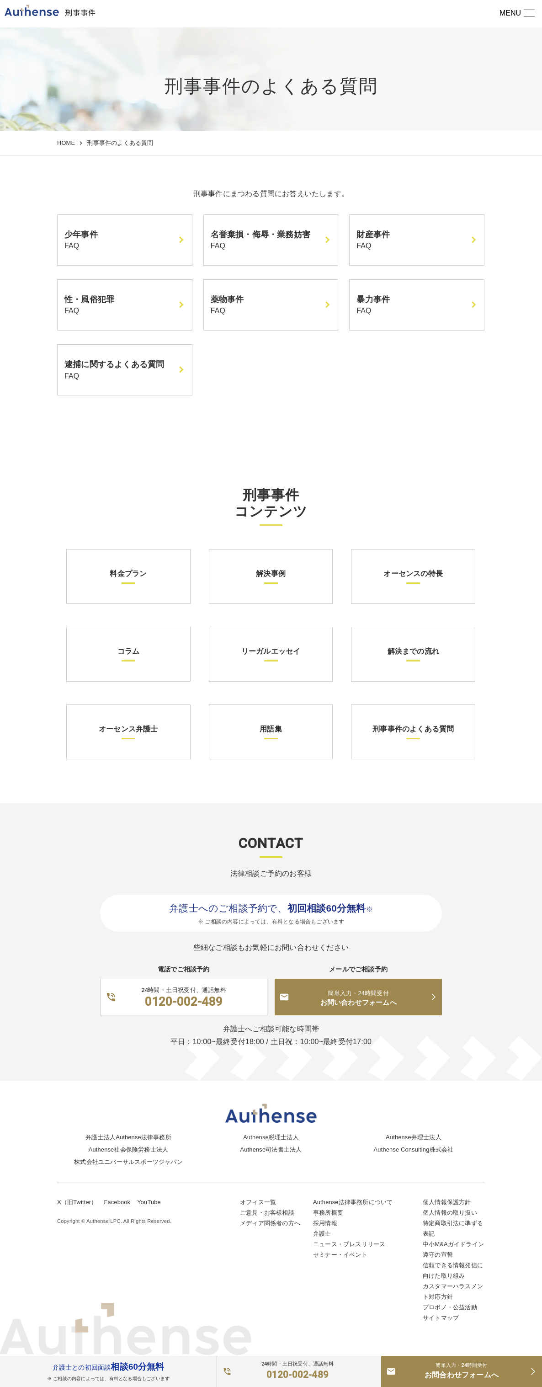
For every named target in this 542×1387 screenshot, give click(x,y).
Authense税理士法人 (271, 1137)
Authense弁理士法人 (413, 1137)
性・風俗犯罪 (89, 299)
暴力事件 (373, 299)
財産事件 (373, 234)
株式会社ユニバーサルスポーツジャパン (128, 1161)
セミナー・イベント (340, 1254)
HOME (66, 142)
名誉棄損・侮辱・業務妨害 (260, 234)
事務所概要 (328, 1212)
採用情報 (325, 1223)
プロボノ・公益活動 (450, 1307)
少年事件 (81, 234)
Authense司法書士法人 (271, 1149)
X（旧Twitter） (77, 1202)
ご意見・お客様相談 (267, 1212)
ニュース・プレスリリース (349, 1244)
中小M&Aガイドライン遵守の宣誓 (453, 1249)
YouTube (149, 1202)
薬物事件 (227, 299)
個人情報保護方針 (447, 1202)
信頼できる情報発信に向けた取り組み (453, 1270)
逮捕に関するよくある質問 (114, 364)
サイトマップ (441, 1317)
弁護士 (322, 1233)
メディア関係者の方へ (270, 1223)
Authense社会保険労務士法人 (128, 1149)
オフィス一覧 (258, 1202)
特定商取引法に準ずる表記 (453, 1228)
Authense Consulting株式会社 (414, 1149)
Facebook (117, 1202)
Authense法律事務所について (353, 1202)
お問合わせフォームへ (461, 1370)
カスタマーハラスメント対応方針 (453, 1291)
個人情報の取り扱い (450, 1212)
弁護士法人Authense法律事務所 (128, 1137)
